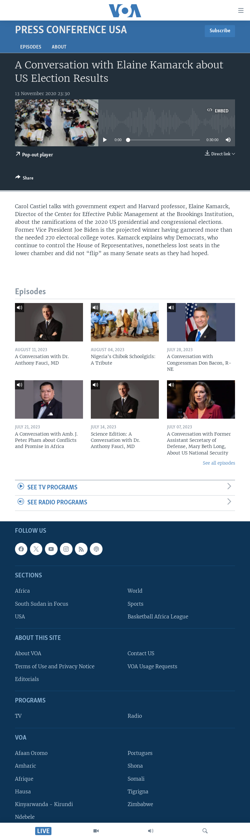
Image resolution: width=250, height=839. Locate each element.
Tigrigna (138, 791)
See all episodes (219, 463)
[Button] (24, 179)
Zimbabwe (140, 804)
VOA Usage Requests (152, 666)
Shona (135, 766)
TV (18, 716)
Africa (22, 591)
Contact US (141, 654)
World (135, 591)
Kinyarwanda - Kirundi (44, 804)
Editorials (27, 679)
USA (20, 617)
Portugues (140, 753)
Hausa (23, 791)
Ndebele (25, 817)
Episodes (30, 47)
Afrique (24, 779)
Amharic (25, 766)
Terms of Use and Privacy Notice (54, 666)
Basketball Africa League (158, 617)
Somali (136, 779)
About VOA (28, 654)
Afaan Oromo (31, 753)
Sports (136, 604)
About (59, 47)
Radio (135, 716)
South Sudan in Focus (41, 604)
